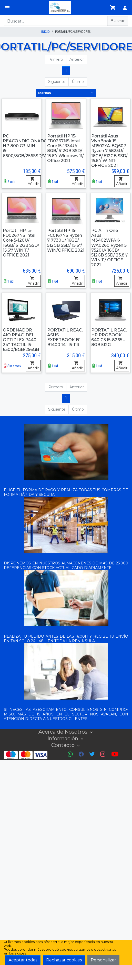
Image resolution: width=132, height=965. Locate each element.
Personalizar (103, 960)
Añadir (33, 181)
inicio (45, 32)
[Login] (124, 8)
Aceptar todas (22, 960)
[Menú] (7, 8)
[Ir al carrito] (113, 8)
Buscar (117, 20)
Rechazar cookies (64, 960)
